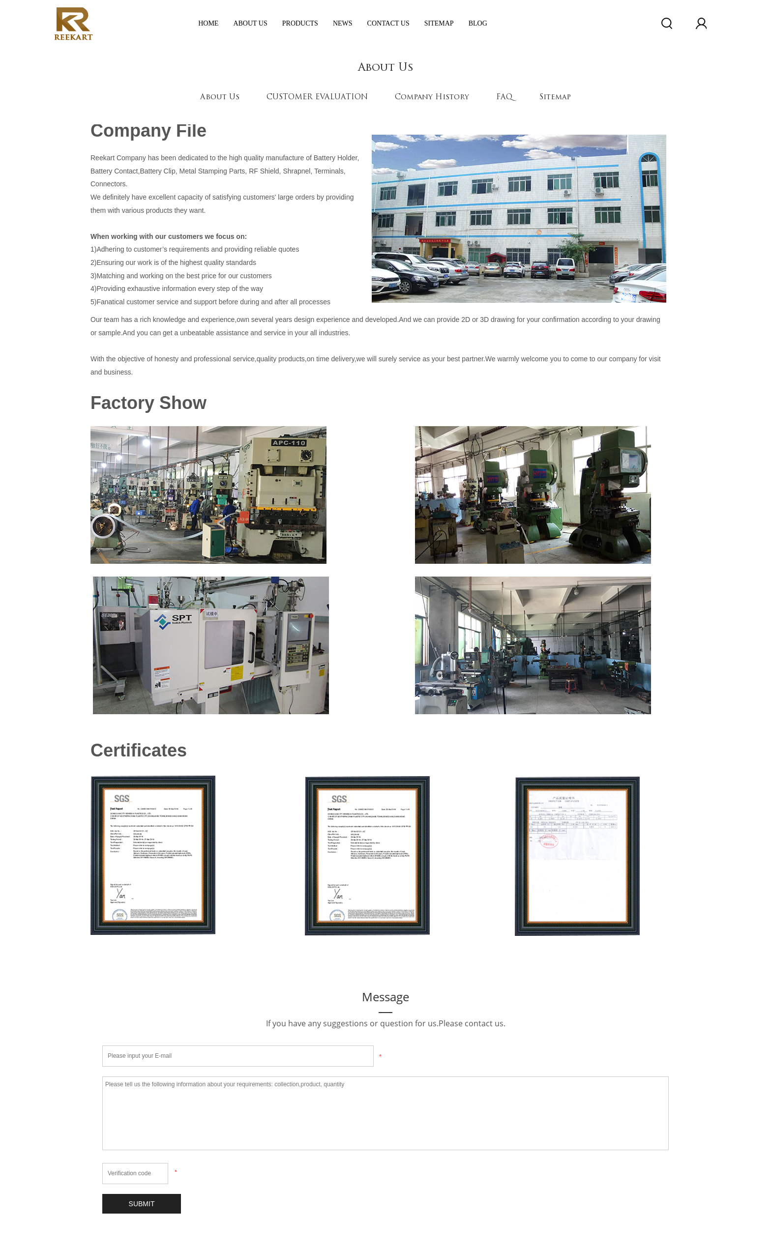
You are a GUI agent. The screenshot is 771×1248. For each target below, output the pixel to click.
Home (208, 23)
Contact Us (388, 23)
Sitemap (439, 23)
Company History (432, 97)
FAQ (504, 97)
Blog (478, 23)
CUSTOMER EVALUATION (317, 97)
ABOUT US (250, 23)
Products (300, 23)
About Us (219, 97)
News (343, 23)
